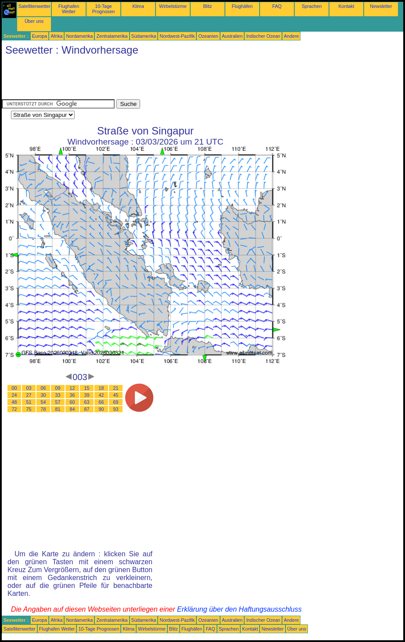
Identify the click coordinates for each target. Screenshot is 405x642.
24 (14, 395)
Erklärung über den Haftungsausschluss (239, 609)
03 (29, 388)
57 (58, 402)
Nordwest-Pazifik (177, 36)
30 (43, 395)
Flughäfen (242, 6)
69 (116, 402)
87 (87, 409)
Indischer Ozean (263, 36)
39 (87, 395)
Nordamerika (79, 36)
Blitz (207, 6)
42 (101, 395)
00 (14, 388)
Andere (291, 36)
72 (14, 409)
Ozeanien (208, 36)
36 (72, 395)
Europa (39, 36)
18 (101, 388)
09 (58, 388)
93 (116, 409)
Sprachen (312, 6)
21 (116, 388)
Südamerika (143, 36)
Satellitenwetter (34, 6)
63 (87, 402)
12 (72, 388)
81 (58, 409)
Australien (232, 36)
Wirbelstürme (173, 6)
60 (72, 402)
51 (29, 402)
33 (58, 395)
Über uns (34, 21)
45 (116, 395)
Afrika (56, 36)
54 (43, 402)
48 (14, 402)
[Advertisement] (162, 79)
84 (72, 409)
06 (43, 388)
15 (87, 388)
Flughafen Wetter (68, 9)
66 (101, 402)
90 (101, 409)
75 (29, 409)
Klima (138, 6)
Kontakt (346, 6)
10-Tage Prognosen (103, 9)
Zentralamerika (111, 36)
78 (43, 409)
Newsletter (381, 6)
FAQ (277, 6)
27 (29, 395)
